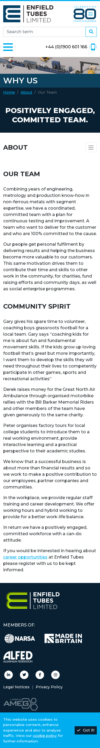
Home (9, 92)
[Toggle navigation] (8, 47)
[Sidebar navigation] (91, 147)
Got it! (85, 730)
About (26, 92)
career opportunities (25, 557)
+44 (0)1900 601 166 (71, 47)
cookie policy (45, 735)
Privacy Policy (49, 687)
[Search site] (44, 32)
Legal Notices (16, 687)
